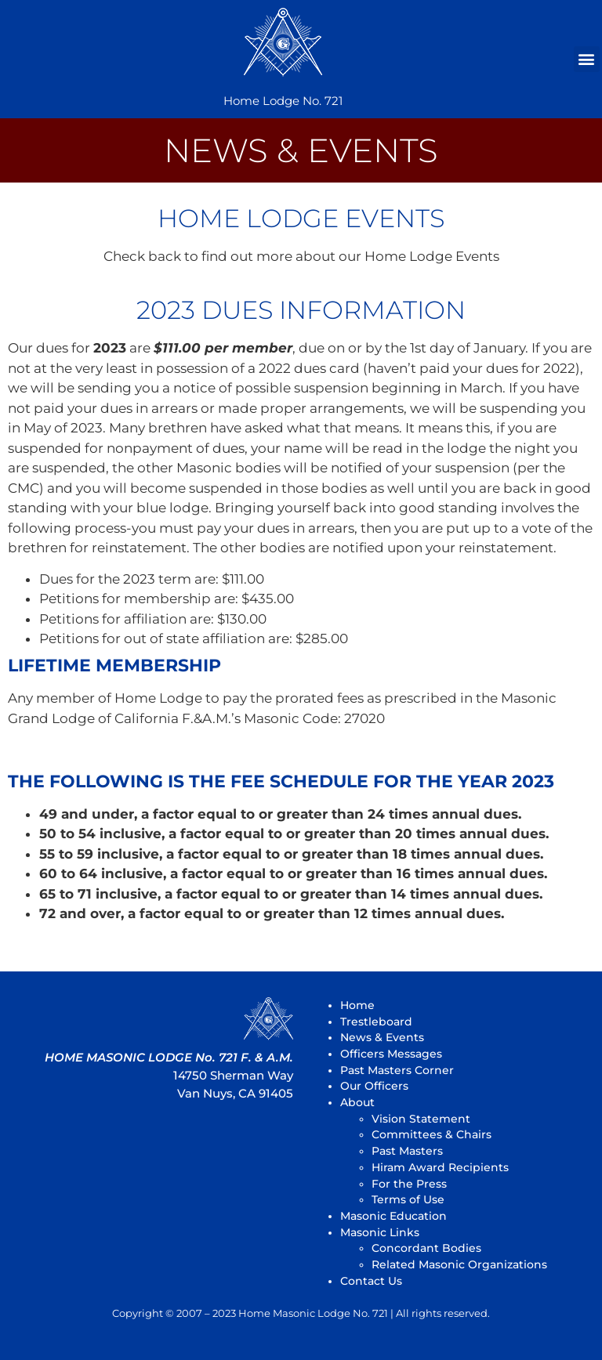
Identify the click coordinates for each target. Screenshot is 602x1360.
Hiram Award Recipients (440, 1167)
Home (357, 1005)
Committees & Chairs (431, 1134)
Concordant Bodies (426, 1248)
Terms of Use (408, 1199)
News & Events (382, 1037)
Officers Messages (391, 1053)
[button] (587, 59)
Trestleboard (376, 1021)
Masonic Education (393, 1216)
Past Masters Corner (397, 1070)
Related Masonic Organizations (459, 1264)
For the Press (409, 1183)
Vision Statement (421, 1118)
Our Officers (374, 1086)
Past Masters (407, 1151)
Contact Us (371, 1281)
